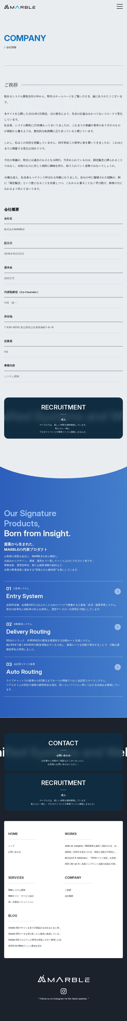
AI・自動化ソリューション (21, 902)
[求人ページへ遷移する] (63, 418)
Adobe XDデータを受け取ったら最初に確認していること (35, 933)
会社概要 (69, 896)
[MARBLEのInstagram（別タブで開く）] (64, 993)
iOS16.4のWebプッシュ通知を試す (25, 945)
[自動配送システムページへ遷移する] (63, 637)
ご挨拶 (68, 890)
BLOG (12, 916)
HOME (13, 834)
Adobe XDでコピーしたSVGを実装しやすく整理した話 (35, 939)
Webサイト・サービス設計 (21, 896)
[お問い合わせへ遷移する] (63, 752)
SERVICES (16, 878)
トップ (11, 846)
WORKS (71, 834)
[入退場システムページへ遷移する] (63, 599)
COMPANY (73, 878)
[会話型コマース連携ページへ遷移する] (63, 677)
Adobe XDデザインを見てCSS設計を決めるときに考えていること (40, 927)
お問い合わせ (14, 852)
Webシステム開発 (16, 890)
